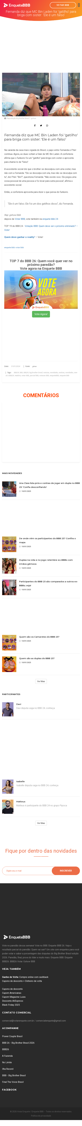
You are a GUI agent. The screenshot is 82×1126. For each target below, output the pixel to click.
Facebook (9, 1089)
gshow (34, 366)
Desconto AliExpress (12, 1001)
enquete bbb (9, 247)
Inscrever (66, 870)
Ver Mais (41, 681)
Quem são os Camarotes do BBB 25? (39, 636)
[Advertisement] (41, 42)
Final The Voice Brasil (13, 1082)
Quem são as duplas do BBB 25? (37, 658)
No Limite (7, 1062)
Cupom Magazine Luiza (13, 997)
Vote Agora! (41, 314)
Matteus (20, 801)
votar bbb (19, 247)
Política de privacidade (41, 1116)
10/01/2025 (25, 491)
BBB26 (5, 1049)
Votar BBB (63, 5)
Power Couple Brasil (12, 1036)
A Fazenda (7, 1056)
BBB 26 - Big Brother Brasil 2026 (18, 1043)
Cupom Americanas (11, 993)
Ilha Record (7, 1069)
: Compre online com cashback (25, 977)
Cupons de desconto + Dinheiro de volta (22, 981)
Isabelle (20, 781)
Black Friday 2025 (11, 1005)
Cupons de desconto (12, 989)
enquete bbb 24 (50, 219)
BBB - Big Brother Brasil (14, 1075)
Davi (18, 704)
